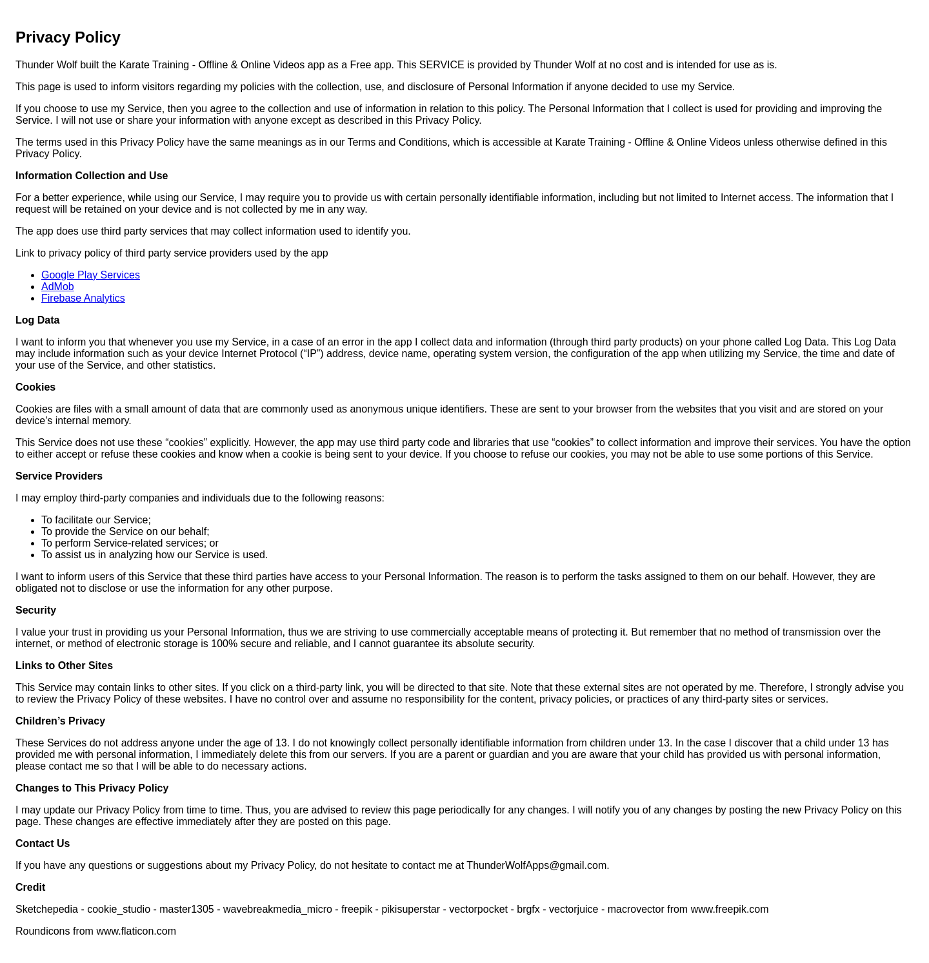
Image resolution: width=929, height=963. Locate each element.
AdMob (57, 286)
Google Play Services (90, 274)
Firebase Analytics (83, 298)
